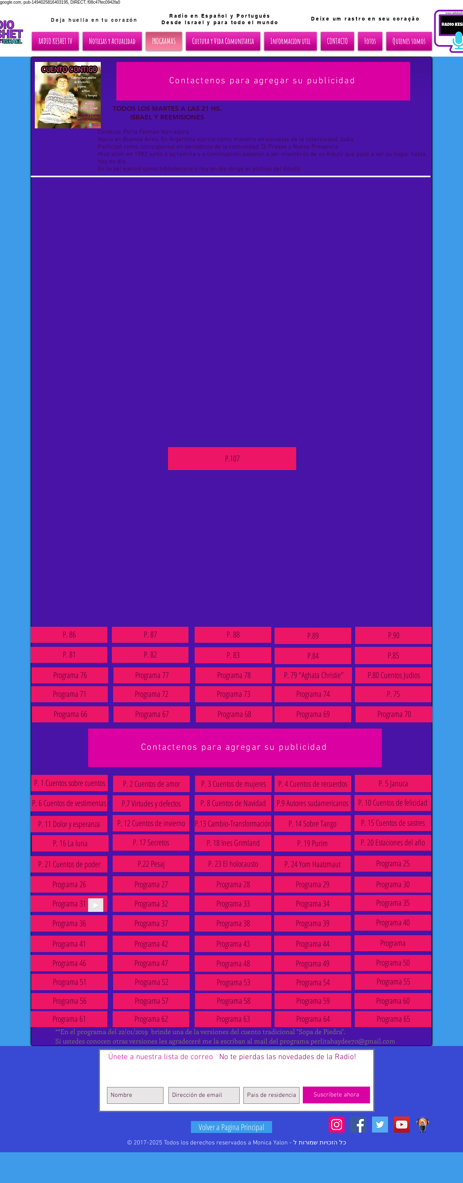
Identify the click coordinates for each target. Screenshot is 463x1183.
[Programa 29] (312, 884)
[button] (69, 903)
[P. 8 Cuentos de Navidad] (233, 803)
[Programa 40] (392, 923)
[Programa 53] (233, 982)
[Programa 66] (70, 714)
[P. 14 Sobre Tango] (312, 823)
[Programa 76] (70, 675)
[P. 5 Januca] (393, 783)
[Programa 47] (151, 963)
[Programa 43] (233, 944)
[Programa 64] (313, 1019)
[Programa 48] (233, 963)
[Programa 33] (233, 903)
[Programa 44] (312, 944)
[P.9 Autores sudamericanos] (312, 803)
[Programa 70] (394, 714)
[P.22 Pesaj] (151, 864)
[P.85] (393, 655)
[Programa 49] (312, 963)
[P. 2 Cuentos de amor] (151, 784)
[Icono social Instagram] (337, 1125)
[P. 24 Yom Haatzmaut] (312, 864)
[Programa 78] (233, 675)
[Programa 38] (233, 923)
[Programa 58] (233, 1001)
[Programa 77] (151, 675)
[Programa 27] (151, 884)
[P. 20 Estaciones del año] (392, 843)
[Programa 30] (392, 885)
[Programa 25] (392, 864)
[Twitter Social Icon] (380, 1125)
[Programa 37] (151, 923)
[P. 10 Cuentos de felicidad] (392, 803)
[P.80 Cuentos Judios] (393, 675)
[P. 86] (69, 635)
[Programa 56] (69, 1001)
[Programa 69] (313, 714)
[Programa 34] (312, 903)
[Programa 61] (69, 1019)
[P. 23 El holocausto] (233, 864)
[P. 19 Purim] (312, 843)
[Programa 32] (151, 903)
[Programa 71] (69, 694)
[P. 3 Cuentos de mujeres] (233, 784)
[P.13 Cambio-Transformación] (233, 823)
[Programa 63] (233, 1019)
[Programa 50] (392, 963)
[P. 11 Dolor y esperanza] (69, 824)
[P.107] (232, 458)
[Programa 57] (151, 1001)
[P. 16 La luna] (70, 843)
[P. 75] (393, 694)
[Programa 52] (151, 982)
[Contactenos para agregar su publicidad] (263, 81)
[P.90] (393, 635)
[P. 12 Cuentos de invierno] (151, 823)
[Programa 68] (234, 714)
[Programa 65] (393, 1019)
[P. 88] (233, 635)
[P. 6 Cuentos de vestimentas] (69, 803)
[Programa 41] (69, 944)
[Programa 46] (69, 963)
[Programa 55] (393, 982)
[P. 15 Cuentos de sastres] (392, 823)
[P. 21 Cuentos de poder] (69, 864)
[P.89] (313, 636)
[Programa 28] (233, 884)
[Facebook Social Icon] (358, 1125)
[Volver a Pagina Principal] (231, 1127)
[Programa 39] (312, 923)
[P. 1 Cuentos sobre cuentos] (69, 783)
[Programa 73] (233, 694)
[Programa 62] (151, 1019)
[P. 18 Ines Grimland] (233, 843)
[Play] (95, 905)
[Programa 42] (151, 944)
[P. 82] (150, 655)
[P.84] (313, 656)
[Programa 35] (392, 903)
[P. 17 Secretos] (151, 842)
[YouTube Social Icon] (402, 1125)
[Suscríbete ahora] (336, 1095)
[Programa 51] (69, 982)
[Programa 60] (392, 1001)
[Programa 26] (69, 884)
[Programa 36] (69, 923)
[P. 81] (69, 655)
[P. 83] (233, 655)
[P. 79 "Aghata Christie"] (313, 675)
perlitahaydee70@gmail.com (353, 1041)
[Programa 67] (151, 714)
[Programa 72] (151, 694)
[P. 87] (150, 635)
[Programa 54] (313, 982)
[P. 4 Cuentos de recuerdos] (313, 784)
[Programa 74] (313, 694)
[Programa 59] (313, 1001)
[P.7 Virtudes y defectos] (151, 803)
